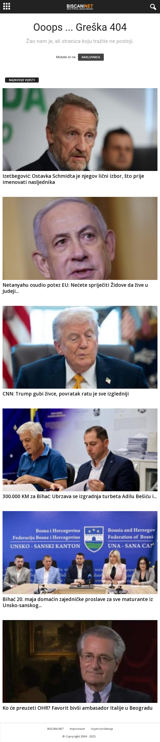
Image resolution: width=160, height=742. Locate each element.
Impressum (77, 729)
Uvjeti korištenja (102, 729)
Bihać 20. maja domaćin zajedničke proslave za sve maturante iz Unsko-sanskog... (78, 602)
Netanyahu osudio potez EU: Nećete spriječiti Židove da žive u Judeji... (75, 288)
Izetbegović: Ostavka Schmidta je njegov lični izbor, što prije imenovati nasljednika (73, 179)
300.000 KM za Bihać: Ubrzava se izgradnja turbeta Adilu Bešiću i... (80, 496)
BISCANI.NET (55, 729)
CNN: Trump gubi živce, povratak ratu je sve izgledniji (66, 393)
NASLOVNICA (91, 57)
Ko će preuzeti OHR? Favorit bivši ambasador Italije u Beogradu (78, 708)
